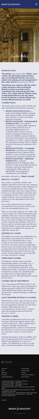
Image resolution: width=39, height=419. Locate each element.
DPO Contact (25, 376)
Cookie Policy (25, 370)
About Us (4, 368)
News (3, 370)
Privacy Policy (25, 368)
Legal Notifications (7, 376)
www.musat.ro (16, 73)
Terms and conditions (27, 374)
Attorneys (4, 372)
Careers (23, 372)
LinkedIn (4, 400)
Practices (4, 374)
